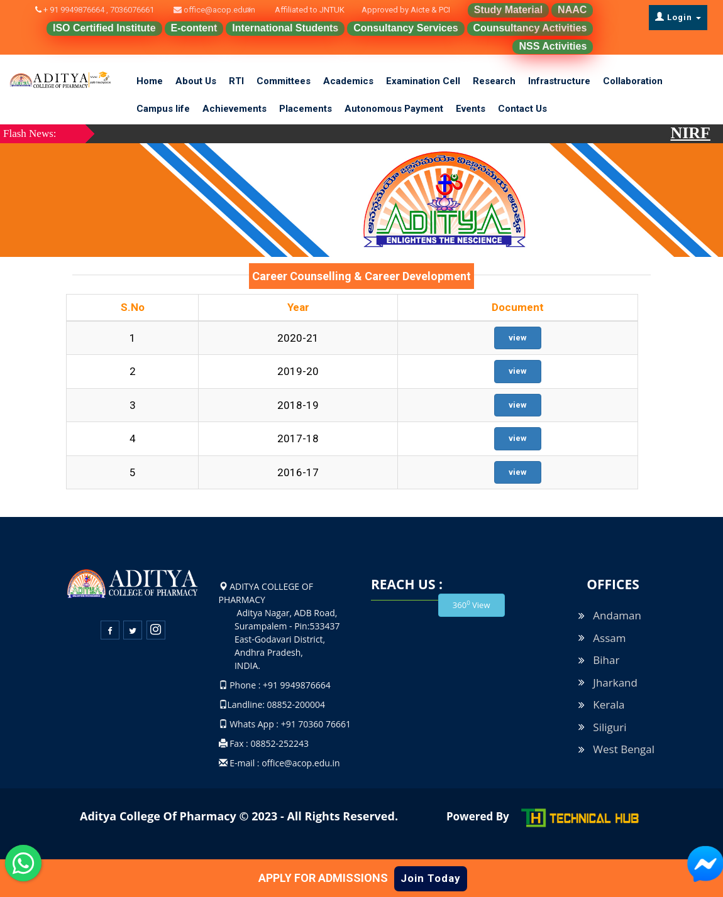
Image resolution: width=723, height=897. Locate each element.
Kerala (608, 704)
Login (678, 17)
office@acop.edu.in (218, 9)
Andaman (617, 615)
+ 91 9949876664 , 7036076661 (106, 9)
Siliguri (609, 727)
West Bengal (623, 749)
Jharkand (615, 682)
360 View (471, 605)
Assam (609, 638)
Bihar (606, 660)
